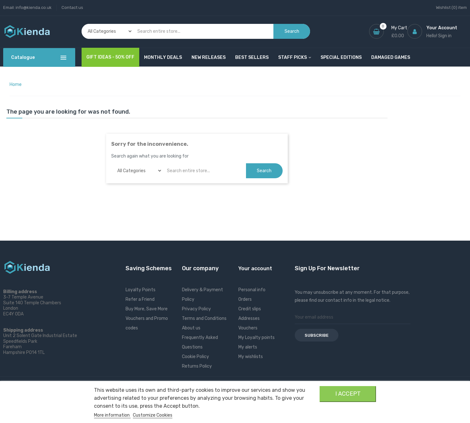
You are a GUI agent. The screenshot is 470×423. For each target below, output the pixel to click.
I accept (348, 393)
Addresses (249, 318)
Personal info (251, 290)
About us (191, 328)
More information (112, 415)
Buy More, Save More (147, 309)
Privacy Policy (196, 309)
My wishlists (250, 356)
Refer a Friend (140, 299)
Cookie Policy (195, 356)
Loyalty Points (140, 290)
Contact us (72, 7)
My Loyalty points (256, 337)
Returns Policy (197, 366)
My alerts (247, 347)
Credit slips (249, 309)
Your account (255, 268)
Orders (245, 299)
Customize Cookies (152, 415)
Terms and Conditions (204, 318)
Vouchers (247, 328)
